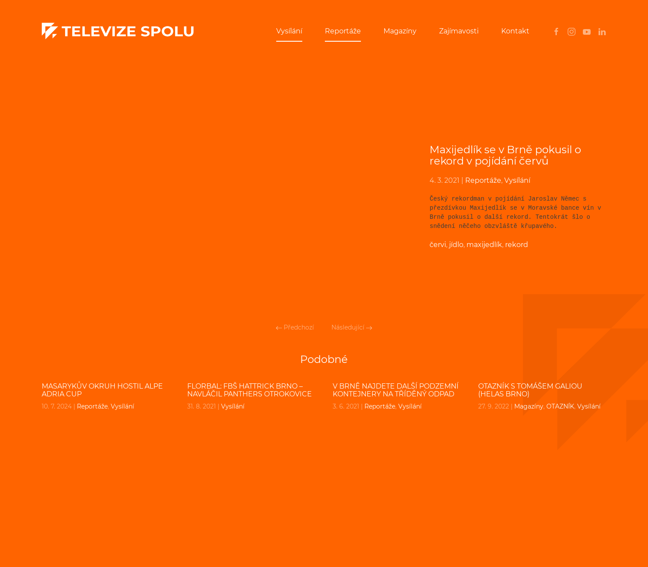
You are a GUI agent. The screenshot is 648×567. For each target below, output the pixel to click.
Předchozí (295, 327)
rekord (516, 245)
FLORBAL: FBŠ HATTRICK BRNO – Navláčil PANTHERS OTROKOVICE (249, 390)
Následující (351, 327)
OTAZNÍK (560, 406)
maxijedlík (484, 245)
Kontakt (515, 31)
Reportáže (343, 31)
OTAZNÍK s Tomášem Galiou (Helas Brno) (530, 390)
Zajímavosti (459, 31)
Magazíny (400, 31)
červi (438, 245)
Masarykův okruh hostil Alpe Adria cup (102, 390)
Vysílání (289, 31)
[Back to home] (118, 31)
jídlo (456, 245)
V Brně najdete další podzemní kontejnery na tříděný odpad (396, 390)
